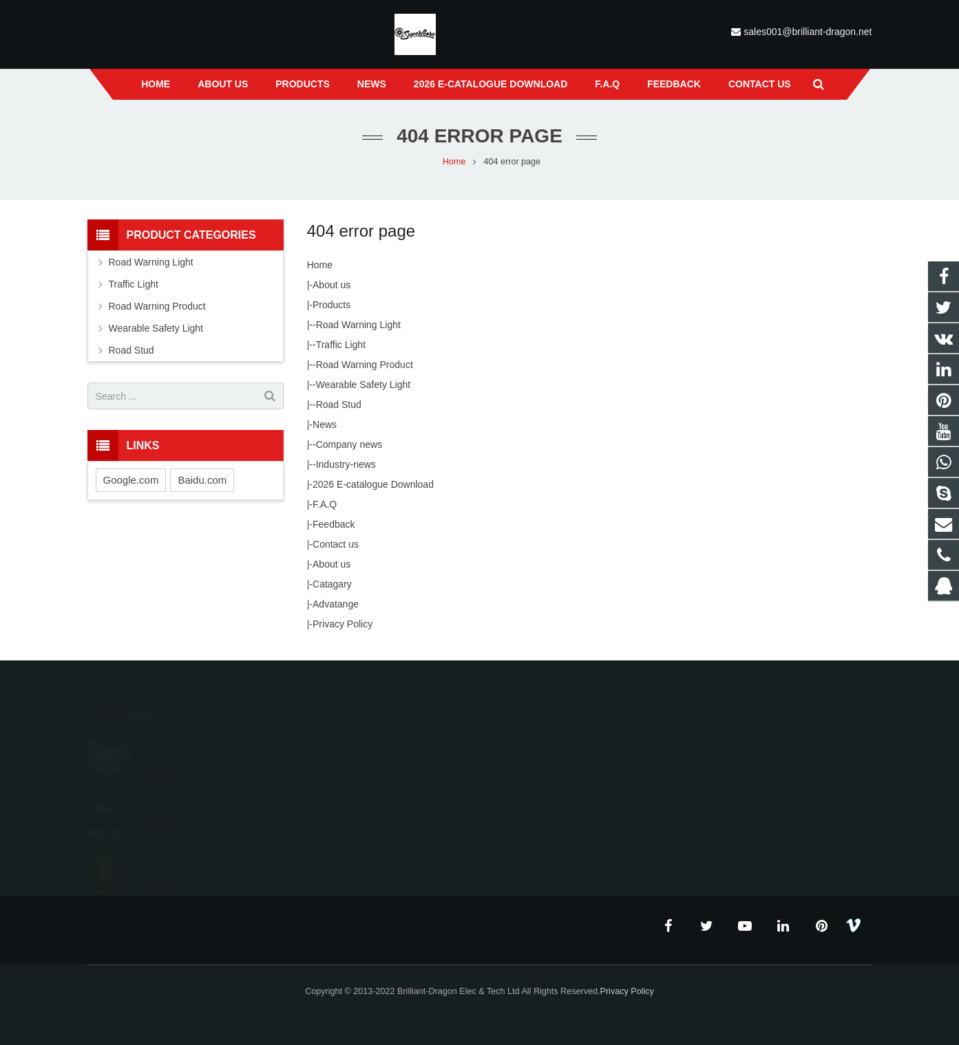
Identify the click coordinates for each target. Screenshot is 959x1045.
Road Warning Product (364, 364)
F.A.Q (325, 504)
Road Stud (338, 404)
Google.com (131, 480)
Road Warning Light (358, 324)
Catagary (332, 584)
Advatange (336, 604)
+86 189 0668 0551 (541, 763)
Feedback (334, 524)
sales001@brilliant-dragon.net (808, 31)
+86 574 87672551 (539, 783)
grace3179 (524, 823)
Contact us (336, 544)
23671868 (524, 743)
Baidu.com (202, 480)
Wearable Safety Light (363, 384)
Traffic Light (341, 344)
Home (320, 264)
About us (331, 284)
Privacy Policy (342, 623)
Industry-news (346, 464)
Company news (349, 444)
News (325, 424)
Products (331, 304)
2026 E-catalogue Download (373, 484)
